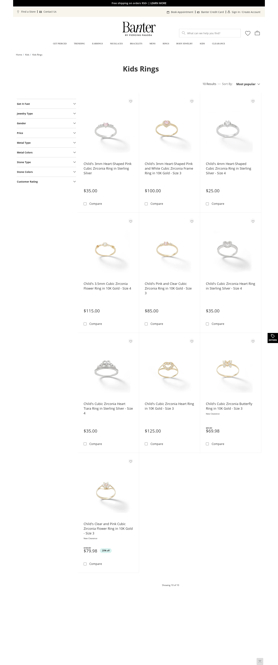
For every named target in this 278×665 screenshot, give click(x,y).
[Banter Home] (139, 29)
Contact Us (50, 11)
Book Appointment (182, 12)
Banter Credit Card (212, 12)
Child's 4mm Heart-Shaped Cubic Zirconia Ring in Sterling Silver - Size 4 (228, 168)
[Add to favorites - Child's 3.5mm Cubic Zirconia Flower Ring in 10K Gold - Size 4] (130, 220)
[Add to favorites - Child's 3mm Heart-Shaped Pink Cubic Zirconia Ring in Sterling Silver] (130, 101)
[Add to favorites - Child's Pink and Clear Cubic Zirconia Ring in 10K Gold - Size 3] (191, 220)
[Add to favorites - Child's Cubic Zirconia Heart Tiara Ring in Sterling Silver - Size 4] (130, 341)
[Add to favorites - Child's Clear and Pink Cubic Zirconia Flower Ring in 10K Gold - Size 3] (130, 461)
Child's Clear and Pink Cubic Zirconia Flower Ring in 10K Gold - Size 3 (108, 528)
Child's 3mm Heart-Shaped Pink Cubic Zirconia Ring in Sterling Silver (107, 168)
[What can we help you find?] (209, 33)
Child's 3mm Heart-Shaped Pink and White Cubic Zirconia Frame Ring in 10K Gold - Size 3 (169, 168)
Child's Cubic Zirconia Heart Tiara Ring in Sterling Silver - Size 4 (108, 408)
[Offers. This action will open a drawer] (272, 338)
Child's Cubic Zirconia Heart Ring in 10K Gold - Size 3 (169, 406)
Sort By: (227, 84)
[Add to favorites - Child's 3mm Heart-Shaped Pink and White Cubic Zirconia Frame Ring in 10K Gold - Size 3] (191, 101)
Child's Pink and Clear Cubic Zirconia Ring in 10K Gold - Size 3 (168, 288)
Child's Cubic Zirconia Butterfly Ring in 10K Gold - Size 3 (229, 406)
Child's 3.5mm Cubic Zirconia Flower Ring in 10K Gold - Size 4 (107, 285)
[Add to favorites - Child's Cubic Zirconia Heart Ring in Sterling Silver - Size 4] (252, 220)
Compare (95, 203)
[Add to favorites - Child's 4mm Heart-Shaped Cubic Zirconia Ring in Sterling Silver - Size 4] (252, 101)
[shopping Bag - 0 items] (257, 33)
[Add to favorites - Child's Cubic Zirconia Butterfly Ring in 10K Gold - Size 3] (252, 341)
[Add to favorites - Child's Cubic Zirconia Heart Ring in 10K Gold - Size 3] (191, 341)
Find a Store (28, 11)
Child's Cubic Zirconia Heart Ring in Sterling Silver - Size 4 (230, 285)
